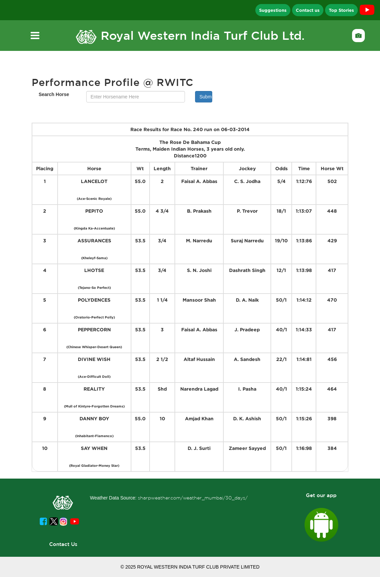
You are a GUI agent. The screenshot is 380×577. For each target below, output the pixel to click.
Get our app (321, 495)
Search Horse (54, 94)
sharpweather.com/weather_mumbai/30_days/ (193, 497)
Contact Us (63, 544)
